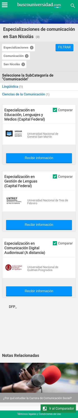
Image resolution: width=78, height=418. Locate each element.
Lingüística (10, 87)
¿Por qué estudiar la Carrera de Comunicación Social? (37, 398)
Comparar (63, 110)
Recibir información (39, 158)
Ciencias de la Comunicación (24, 94)
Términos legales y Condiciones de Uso (39, 414)
